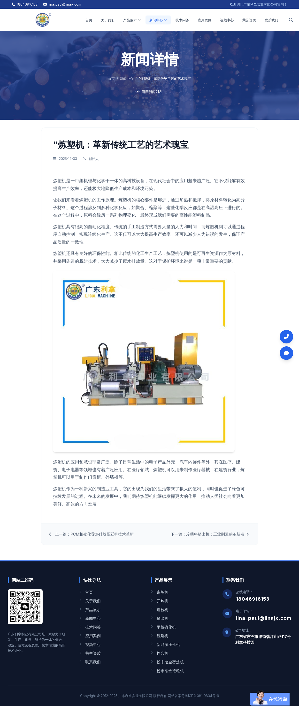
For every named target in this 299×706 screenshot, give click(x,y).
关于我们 (108, 20)
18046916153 (25, 4)
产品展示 (132, 20)
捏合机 (159, 653)
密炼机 (159, 592)
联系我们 (271, 20)
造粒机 (159, 609)
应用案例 (204, 20)
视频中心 (227, 20)
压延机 (159, 635)
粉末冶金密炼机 (167, 661)
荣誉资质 (249, 20)
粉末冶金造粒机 (167, 670)
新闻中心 (158, 20)
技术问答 (182, 20)
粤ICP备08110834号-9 (202, 696)
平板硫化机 (163, 627)
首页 (88, 20)
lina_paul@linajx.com (62, 4)
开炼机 (159, 600)
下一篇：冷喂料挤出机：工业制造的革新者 (210, 537)
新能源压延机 (165, 644)
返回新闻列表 (149, 92)
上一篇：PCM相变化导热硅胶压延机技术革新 (91, 537)
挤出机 (159, 618)
